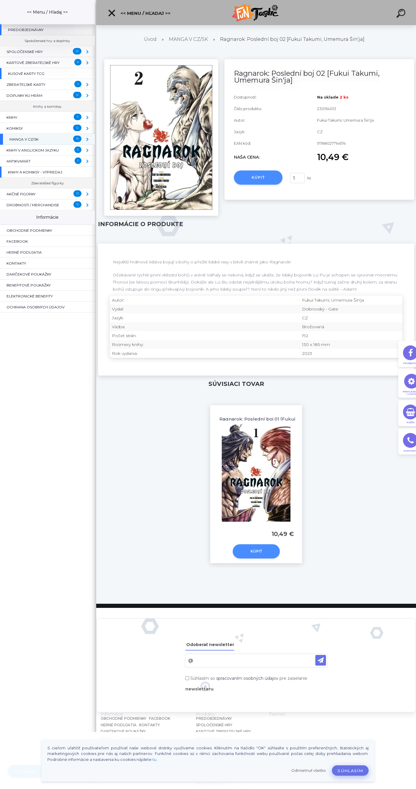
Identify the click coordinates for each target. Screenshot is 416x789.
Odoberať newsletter (210, 644)
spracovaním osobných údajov (247, 678)
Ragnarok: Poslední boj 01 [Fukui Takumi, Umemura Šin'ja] (286, 419)
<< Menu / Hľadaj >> (139, 13)
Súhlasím (350, 770)
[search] (401, 14)
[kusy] (297, 178)
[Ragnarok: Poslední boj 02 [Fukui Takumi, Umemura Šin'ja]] (161, 61)
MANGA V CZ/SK (188, 39)
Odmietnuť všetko (308, 770)
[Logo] (256, 12)
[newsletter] (320, 660)
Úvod (150, 39)
